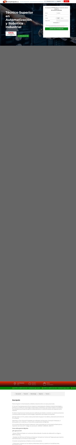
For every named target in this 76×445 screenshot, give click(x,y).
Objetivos (41, 394)
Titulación (26, 394)
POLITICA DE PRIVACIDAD (60, 26)
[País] (50, 18)
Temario (47, 394)
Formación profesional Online (24, 1)
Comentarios (56, 22)
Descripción (18, 394)
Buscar (66, 1)
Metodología (33, 394)
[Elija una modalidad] (61, 1)
